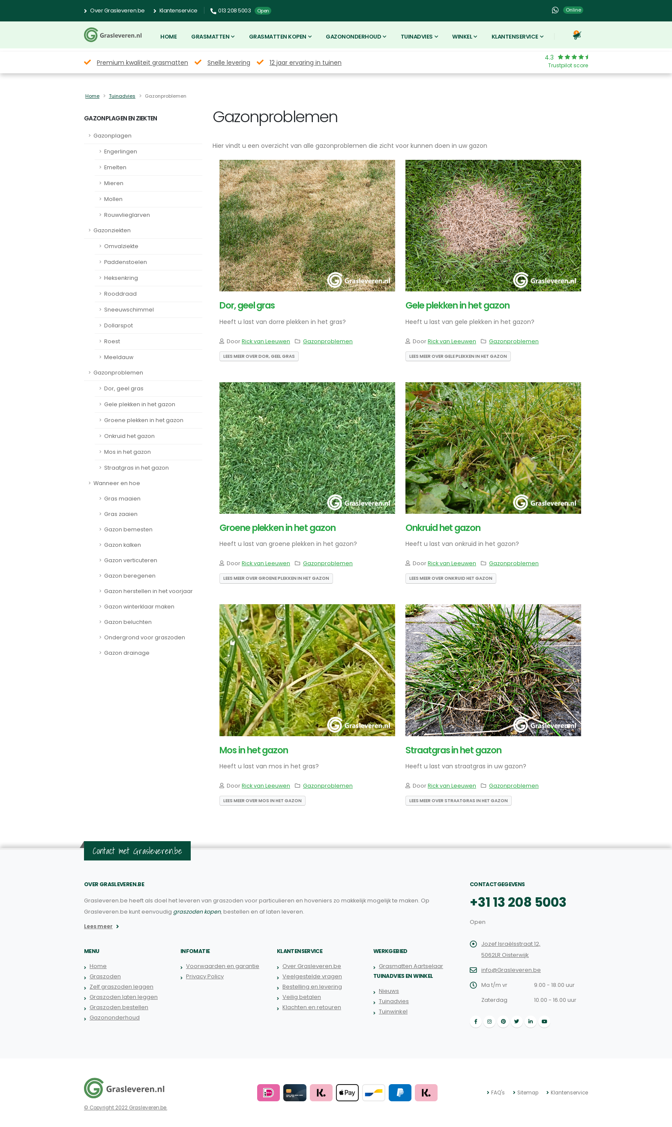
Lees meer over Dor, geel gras (259, 356)
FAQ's (499, 1092)
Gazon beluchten (128, 622)
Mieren (113, 183)
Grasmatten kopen (277, 37)
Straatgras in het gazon (136, 467)
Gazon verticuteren (130, 560)
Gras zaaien (121, 514)
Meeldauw (118, 357)
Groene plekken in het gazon (143, 420)
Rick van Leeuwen (266, 341)
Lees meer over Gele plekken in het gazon (458, 356)
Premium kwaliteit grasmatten (142, 62)
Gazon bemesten (128, 529)
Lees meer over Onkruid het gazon (450, 578)
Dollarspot (118, 325)
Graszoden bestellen (119, 1007)
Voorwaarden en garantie (222, 966)
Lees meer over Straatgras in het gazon (458, 800)
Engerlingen (120, 151)
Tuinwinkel (393, 1011)
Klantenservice (175, 11)
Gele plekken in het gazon (139, 404)
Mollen (113, 199)
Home (168, 37)
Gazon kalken (122, 545)
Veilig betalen (301, 997)
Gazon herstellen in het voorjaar (148, 591)
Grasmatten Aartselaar (411, 966)
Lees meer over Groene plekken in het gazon (276, 578)
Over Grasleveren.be (114, 11)
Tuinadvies (417, 37)
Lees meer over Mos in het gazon (262, 800)
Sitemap (529, 1092)
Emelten (115, 167)
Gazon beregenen (130, 575)
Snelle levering (228, 62)
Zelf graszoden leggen (121, 986)
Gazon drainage (127, 652)
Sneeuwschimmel (129, 309)
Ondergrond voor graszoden (144, 637)
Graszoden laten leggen (123, 997)
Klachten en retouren (311, 1007)
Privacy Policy (204, 976)
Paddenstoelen (125, 262)
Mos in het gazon (127, 452)
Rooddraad (120, 293)
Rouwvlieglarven (127, 215)
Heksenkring (121, 278)
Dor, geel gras (124, 388)
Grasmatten (210, 37)
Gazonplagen (112, 135)
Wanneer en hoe (116, 483)
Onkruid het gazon (129, 436)
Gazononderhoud (353, 37)
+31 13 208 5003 (517, 902)
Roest (112, 341)
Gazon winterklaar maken (139, 606)
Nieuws (389, 991)
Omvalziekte (121, 246)
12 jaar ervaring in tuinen (306, 62)
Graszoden (105, 976)
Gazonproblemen (118, 372)
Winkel (462, 37)
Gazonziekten (112, 230)
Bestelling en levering (312, 986)
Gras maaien (122, 498)
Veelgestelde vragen (312, 976)
